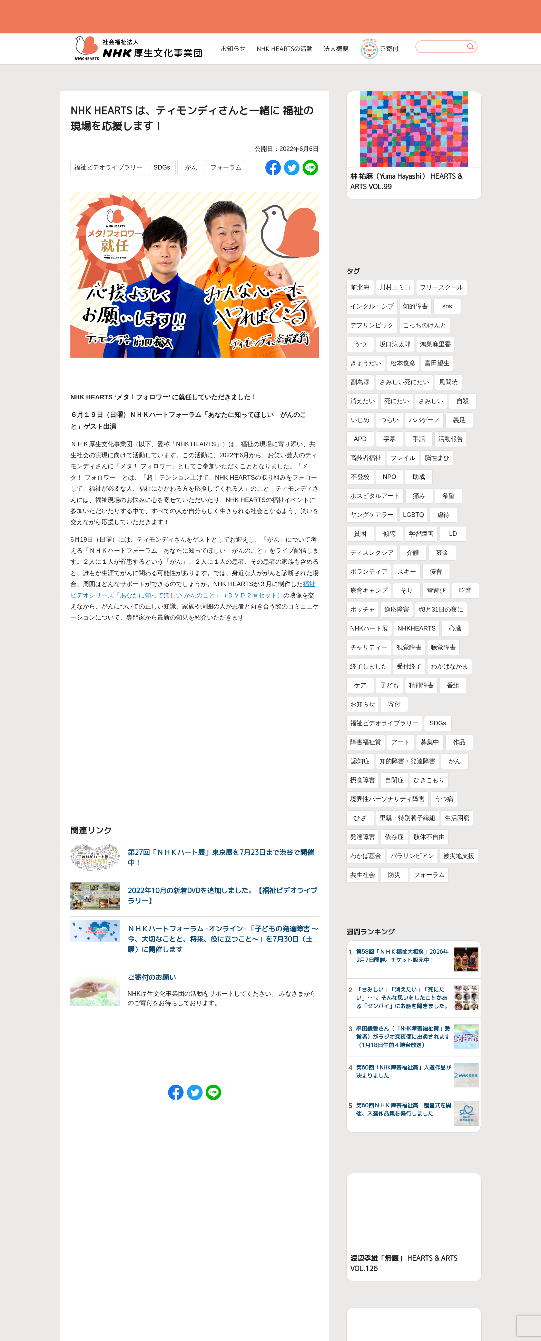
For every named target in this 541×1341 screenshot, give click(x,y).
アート (400, 742)
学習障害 (421, 533)
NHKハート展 (369, 628)
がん (191, 167)
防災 (394, 874)
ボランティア (368, 571)
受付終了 (409, 666)
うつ (360, 344)
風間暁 (448, 382)
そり (407, 590)
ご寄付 (380, 48)
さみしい (431, 401)
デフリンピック (372, 325)
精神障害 (421, 685)
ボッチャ (362, 609)
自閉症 (394, 780)
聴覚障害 (443, 647)
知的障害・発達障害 (407, 761)
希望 (448, 495)
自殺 (462, 401)
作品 (459, 742)
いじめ (360, 420)
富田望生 (437, 363)
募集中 (430, 742)
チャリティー (368, 647)
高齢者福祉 (365, 457)
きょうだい (365, 363)
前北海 (360, 287)
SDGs (162, 167)
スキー (406, 571)
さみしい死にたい (404, 382)
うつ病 (444, 799)
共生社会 (362, 874)
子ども (389, 685)
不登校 (360, 476)
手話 (419, 439)
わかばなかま (449, 666)
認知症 (360, 761)
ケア (360, 685)
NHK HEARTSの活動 (285, 48)
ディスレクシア (372, 552)
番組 (453, 685)
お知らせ (233, 48)
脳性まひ (437, 457)
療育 (436, 571)
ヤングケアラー (372, 514)
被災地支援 (458, 855)
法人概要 (336, 48)
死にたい (396, 401)
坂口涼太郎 (395, 344)
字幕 (389, 439)
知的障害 (415, 306)
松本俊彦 (403, 363)
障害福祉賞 (365, 742)
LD (453, 533)
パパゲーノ (424, 420)
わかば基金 (365, 855)
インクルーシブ (372, 306)
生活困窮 (457, 818)
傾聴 (389, 533)
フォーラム (226, 167)
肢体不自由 (429, 836)
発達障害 (362, 836)
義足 (459, 420)
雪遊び (436, 590)
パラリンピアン (412, 855)
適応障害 (396, 609)
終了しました (368, 666)
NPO (389, 476)
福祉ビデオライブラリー (108, 167)
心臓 (455, 628)
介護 (413, 552)
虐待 (443, 514)
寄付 (394, 704)
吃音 (465, 590)
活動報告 (450, 439)
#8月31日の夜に (441, 609)
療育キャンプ (368, 590)
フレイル (403, 457)
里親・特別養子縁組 (407, 818)
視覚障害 (409, 647)
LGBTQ (413, 514)
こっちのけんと (424, 325)
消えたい (362, 401)
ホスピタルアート (375, 495)
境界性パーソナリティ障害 (387, 799)
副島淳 (360, 382)
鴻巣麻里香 (435, 344)
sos (447, 306)
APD (360, 439)
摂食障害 (362, 780)
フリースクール (441, 287)
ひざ (360, 818)
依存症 (394, 836)
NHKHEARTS (416, 628)
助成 (419, 476)
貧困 (360, 533)
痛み (419, 495)
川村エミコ (395, 287)
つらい (389, 420)
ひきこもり (429, 780)
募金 (442, 552)
